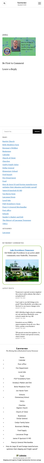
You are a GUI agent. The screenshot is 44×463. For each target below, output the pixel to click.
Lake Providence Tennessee (22, 250)
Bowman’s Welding (10, 148)
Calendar (6, 154)
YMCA (5, 223)
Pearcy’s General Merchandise (14, 207)
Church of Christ (9, 158)
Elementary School (10, 171)
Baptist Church (8, 141)
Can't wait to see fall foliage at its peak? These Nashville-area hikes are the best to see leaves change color (28, 304)
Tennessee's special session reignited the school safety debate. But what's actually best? (28, 294)
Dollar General (8, 168)
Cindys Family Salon (10, 164)
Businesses (6, 151)
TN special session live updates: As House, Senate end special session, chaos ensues (28, 334)
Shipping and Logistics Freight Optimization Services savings (22, 460)
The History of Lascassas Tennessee (16, 220)
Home (22, 357)
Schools (5, 213)
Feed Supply (7, 174)
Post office (6, 210)
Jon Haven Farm (8, 194)
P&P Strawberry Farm (11, 203)
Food (4, 181)
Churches (6, 161)
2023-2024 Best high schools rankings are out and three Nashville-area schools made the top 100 (29, 314)
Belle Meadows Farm (10, 144)
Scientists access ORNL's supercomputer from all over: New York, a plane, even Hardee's (28, 324)
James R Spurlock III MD (12, 190)
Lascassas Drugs (8, 197)
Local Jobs (6, 200)
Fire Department (9, 178)
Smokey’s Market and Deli (12, 217)
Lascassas (22, 2)
